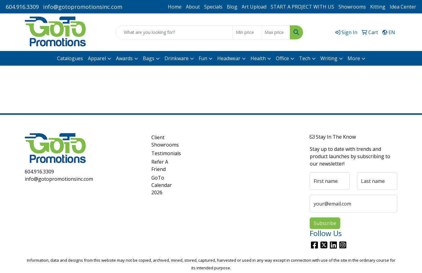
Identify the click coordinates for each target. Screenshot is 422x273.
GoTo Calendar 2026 (161, 185)
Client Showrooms (165, 141)
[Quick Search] (174, 32)
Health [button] (258, 58)
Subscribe (325, 223)
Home (175, 6)
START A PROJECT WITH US (302, 6)
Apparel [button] (97, 58)
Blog (232, 6)
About (193, 6)
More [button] (354, 58)
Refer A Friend (159, 165)
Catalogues (70, 58)
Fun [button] (203, 58)
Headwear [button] (228, 58)
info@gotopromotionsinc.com (82, 6)
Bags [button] (148, 58)
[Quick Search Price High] (275, 32)
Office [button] (282, 58)
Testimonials (166, 153)
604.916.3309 (22, 6)
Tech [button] (304, 58)
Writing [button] (328, 58)
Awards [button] (124, 58)
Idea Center (403, 6)
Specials (213, 6)
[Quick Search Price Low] (247, 32)
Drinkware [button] (176, 58)
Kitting (377, 6)
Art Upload (254, 6)
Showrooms (352, 6)
